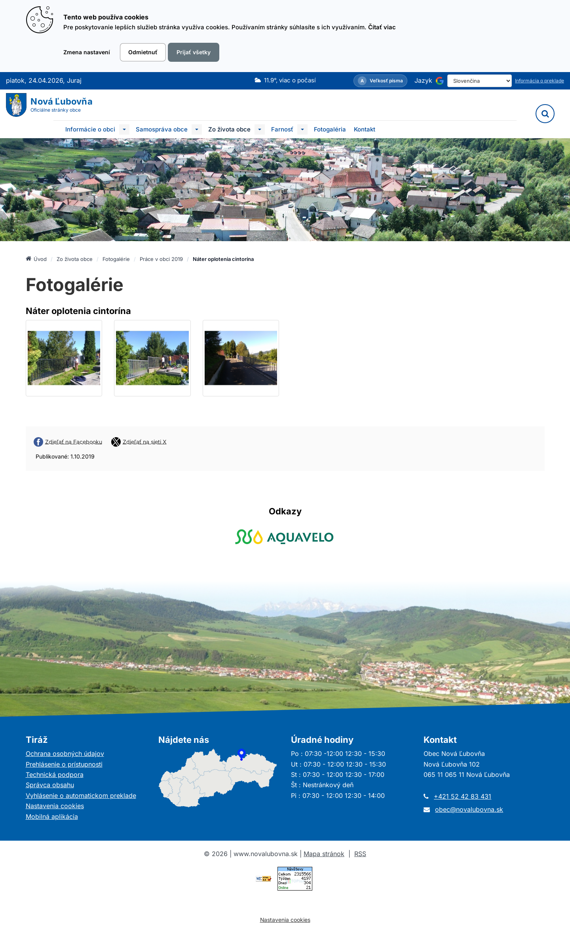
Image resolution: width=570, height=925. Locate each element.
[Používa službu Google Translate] (439, 80)
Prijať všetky (194, 52)
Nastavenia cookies (55, 806)
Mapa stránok (324, 854)
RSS (360, 854)
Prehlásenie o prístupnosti (64, 764)
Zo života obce (229, 129)
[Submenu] (124, 129)
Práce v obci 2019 (161, 259)
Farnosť (282, 129)
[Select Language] (479, 80)
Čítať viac (382, 27)
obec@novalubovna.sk (469, 809)
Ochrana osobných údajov (65, 754)
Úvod (36, 258)
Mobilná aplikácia (52, 816)
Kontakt (364, 129)
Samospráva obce (162, 129)
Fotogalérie (116, 259)
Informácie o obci (90, 129)
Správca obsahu (50, 785)
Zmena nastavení (86, 52)
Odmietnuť (143, 52)
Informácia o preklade (539, 81)
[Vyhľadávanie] (545, 113)
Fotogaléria (330, 129)
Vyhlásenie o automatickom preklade (81, 795)
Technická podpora (55, 774)
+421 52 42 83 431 (462, 796)
